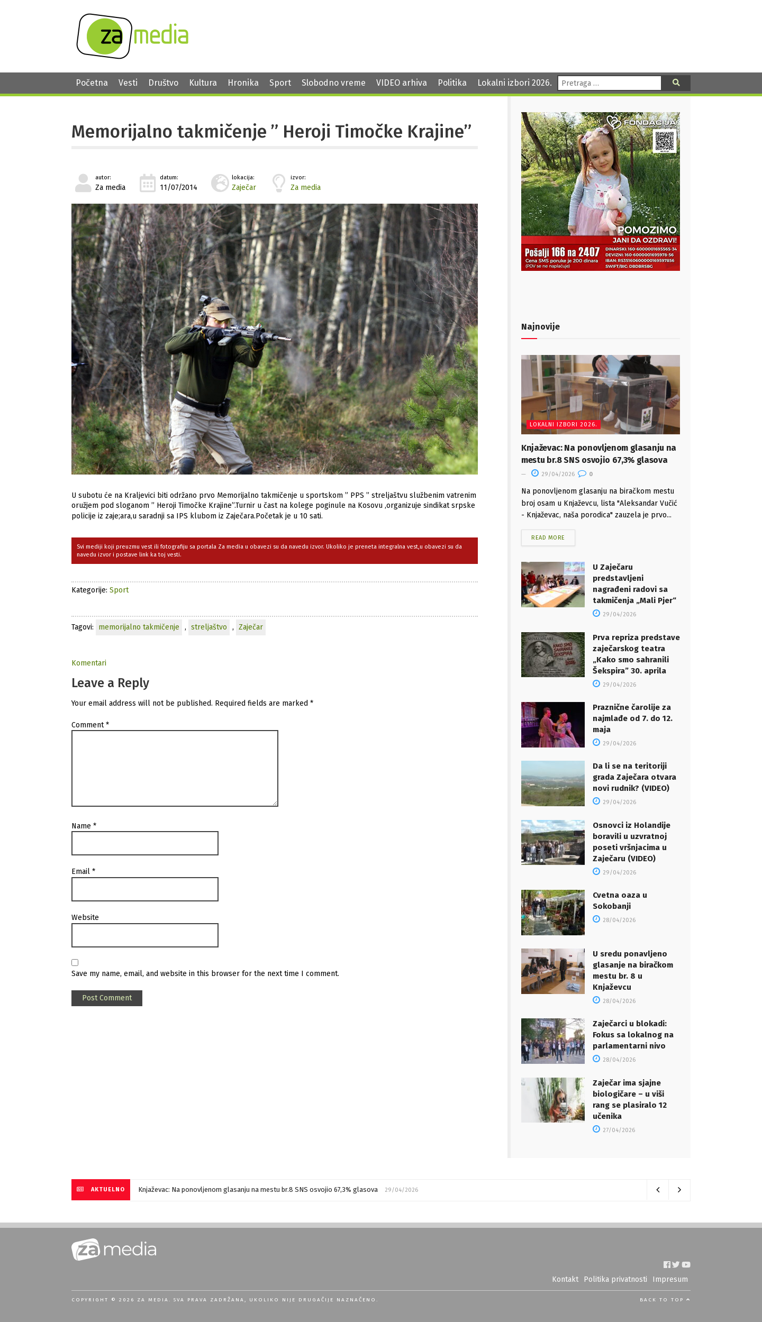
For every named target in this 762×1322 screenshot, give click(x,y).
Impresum (670, 1279)
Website (85, 917)
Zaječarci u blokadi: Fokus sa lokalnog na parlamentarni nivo (633, 1035)
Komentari (88, 663)
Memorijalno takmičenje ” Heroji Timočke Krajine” (271, 131)
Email (83, 871)
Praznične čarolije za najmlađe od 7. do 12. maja (633, 718)
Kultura (203, 83)
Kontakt (565, 1279)
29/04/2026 (553, 474)
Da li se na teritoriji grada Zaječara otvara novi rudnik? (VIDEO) (634, 777)
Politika (452, 83)
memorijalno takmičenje (138, 627)
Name (83, 826)
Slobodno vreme (334, 83)
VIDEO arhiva (401, 83)
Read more (548, 537)
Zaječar (244, 187)
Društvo (163, 83)
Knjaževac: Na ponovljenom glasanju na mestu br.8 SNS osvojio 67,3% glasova (258, 1189)
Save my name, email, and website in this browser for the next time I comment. (205, 973)
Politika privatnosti (615, 1279)
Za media (306, 187)
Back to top (665, 1300)
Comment (90, 725)
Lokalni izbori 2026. (514, 83)
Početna (92, 83)
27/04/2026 (614, 1130)
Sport (280, 83)
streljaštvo (209, 627)
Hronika (243, 83)
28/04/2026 (614, 920)
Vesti (128, 83)
